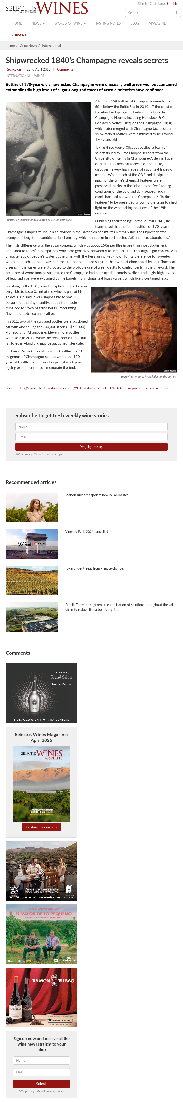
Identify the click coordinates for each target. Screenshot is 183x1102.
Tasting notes (108, 23)
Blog (134, 23)
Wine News (28, 46)
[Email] (41, 1072)
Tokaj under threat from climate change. (94, 568)
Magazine (157, 23)
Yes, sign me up (91, 447)
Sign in (143, 3)
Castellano (157, 3)
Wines (39, 75)
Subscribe (20, 35)
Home (17, 23)
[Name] (41, 1060)
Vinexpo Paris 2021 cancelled (86, 532)
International (51, 46)
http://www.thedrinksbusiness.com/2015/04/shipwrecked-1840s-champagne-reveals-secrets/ (93, 388)
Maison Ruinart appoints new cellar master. (96, 495)
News (38, 23)
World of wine (70, 23)
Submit (41, 1084)
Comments (64, 69)
